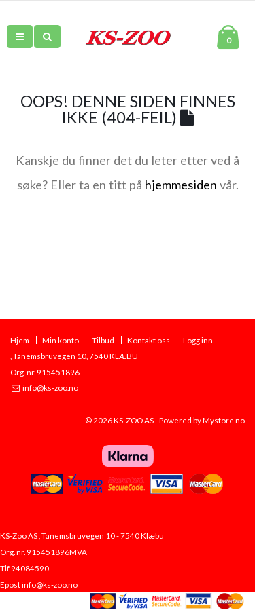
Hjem (19, 340)
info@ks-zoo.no (49, 387)
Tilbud (103, 340)
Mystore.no (224, 420)
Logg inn (198, 340)
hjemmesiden (181, 184)
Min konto (60, 340)
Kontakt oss (148, 340)
